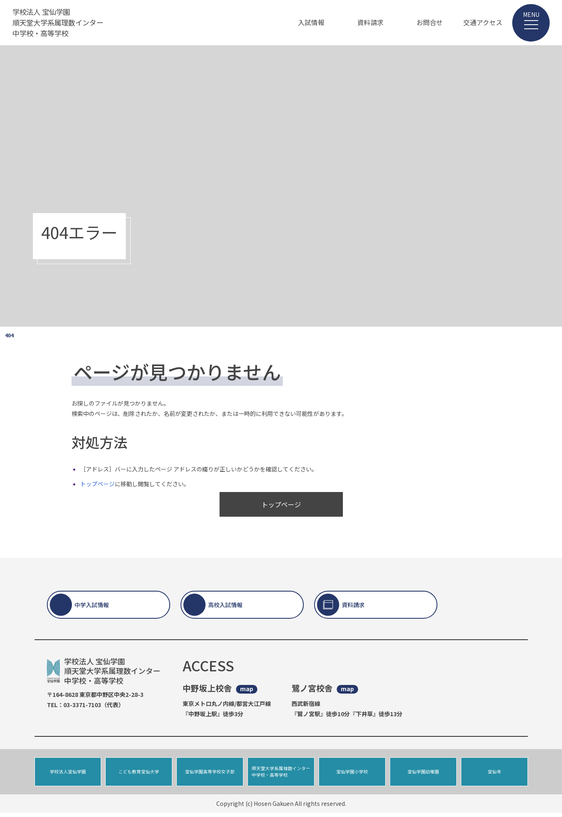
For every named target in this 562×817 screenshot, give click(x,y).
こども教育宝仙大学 (138, 773)
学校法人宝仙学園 (68, 773)
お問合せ (429, 22)
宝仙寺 (494, 773)
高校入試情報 (225, 605)
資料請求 (370, 22)
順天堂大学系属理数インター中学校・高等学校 (281, 773)
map (246, 689)
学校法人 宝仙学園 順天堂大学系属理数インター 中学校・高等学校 (60, 22)
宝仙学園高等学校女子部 (210, 773)
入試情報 (311, 22)
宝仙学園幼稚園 (423, 773)
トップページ (97, 484)
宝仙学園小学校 (352, 773)
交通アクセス (482, 22)
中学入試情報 (91, 605)
